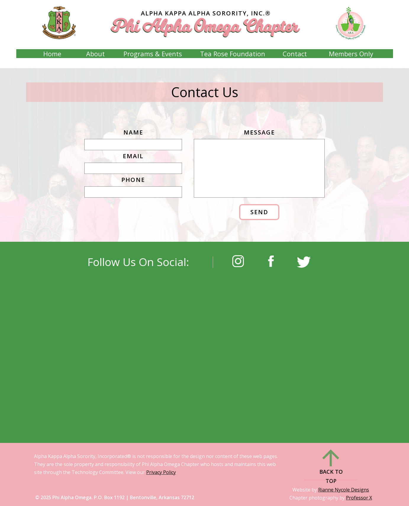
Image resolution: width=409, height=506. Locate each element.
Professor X (359, 497)
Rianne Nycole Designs (343, 489)
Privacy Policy (161, 472)
